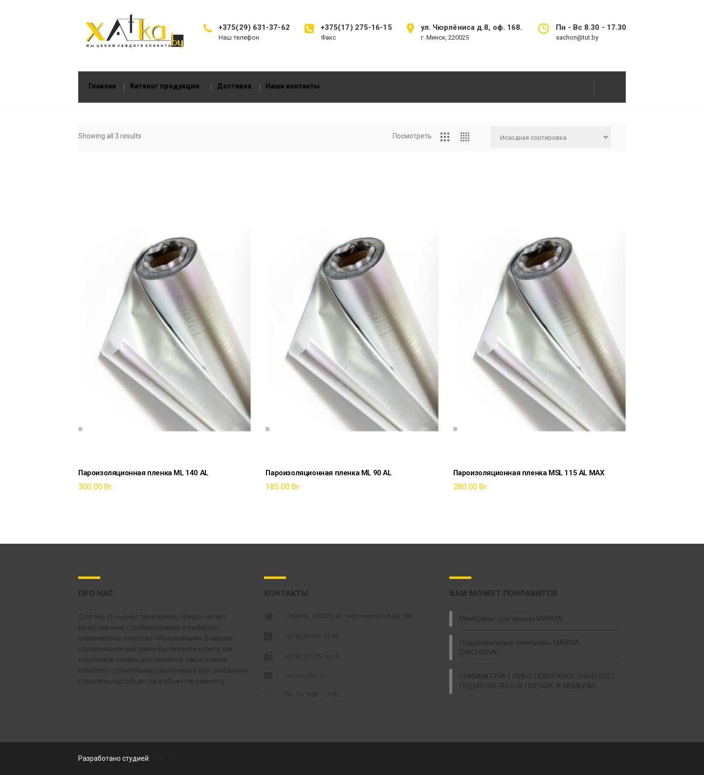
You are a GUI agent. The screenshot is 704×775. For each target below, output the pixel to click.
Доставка (253, 84)
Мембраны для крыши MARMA (508, 619)
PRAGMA (166, 759)
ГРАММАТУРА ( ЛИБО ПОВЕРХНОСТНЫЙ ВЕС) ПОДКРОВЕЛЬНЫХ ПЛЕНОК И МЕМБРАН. (532, 668)
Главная (111, 84)
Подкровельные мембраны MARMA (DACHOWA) (537, 642)
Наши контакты (312, 84)
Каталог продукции (180, 84)
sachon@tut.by (306, 677)
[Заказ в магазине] (550, 143)
